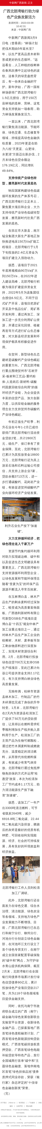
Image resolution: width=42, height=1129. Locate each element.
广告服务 (32, 1103)
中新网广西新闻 (18, 2)
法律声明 (19, 1106)
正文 (30, 2)
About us (12, 1103)
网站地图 (29, 1106)
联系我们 (22, 1103)
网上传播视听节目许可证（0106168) (12, 1123)
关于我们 (3, 1103)
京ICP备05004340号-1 (28, 1126)
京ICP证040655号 (30, 1123)
